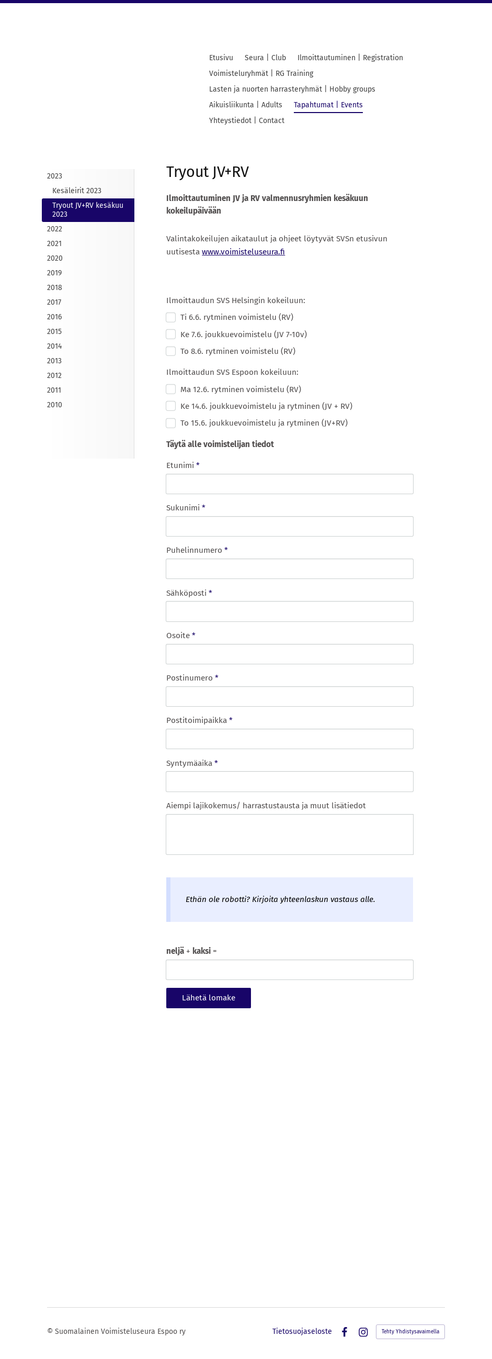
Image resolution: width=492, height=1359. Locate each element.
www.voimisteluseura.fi (243, 252)
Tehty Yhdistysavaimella (410, 1332)
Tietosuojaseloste (302, 1331)
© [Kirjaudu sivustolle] (51, 1331)
